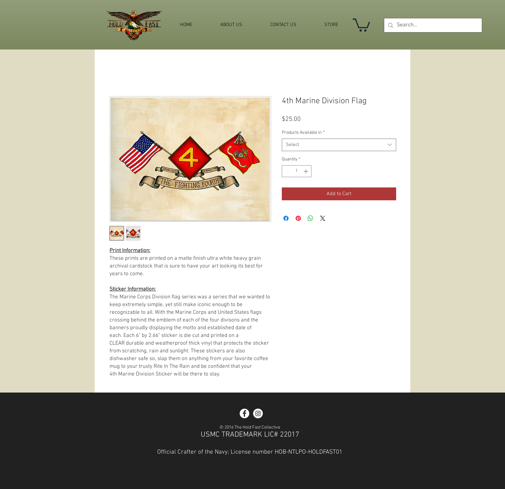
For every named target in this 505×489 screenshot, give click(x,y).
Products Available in (303, 132)
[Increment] (306, 171)
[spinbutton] (296, 171)
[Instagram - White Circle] (258, 413)
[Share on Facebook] (286, 218)
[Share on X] (323, 218)
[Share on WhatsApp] (310, 218)
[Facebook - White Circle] (244, 413)
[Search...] (432, 25)
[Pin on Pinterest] (298, 218)
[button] (361, 24)
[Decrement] (287, 171)
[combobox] (339, 145)
